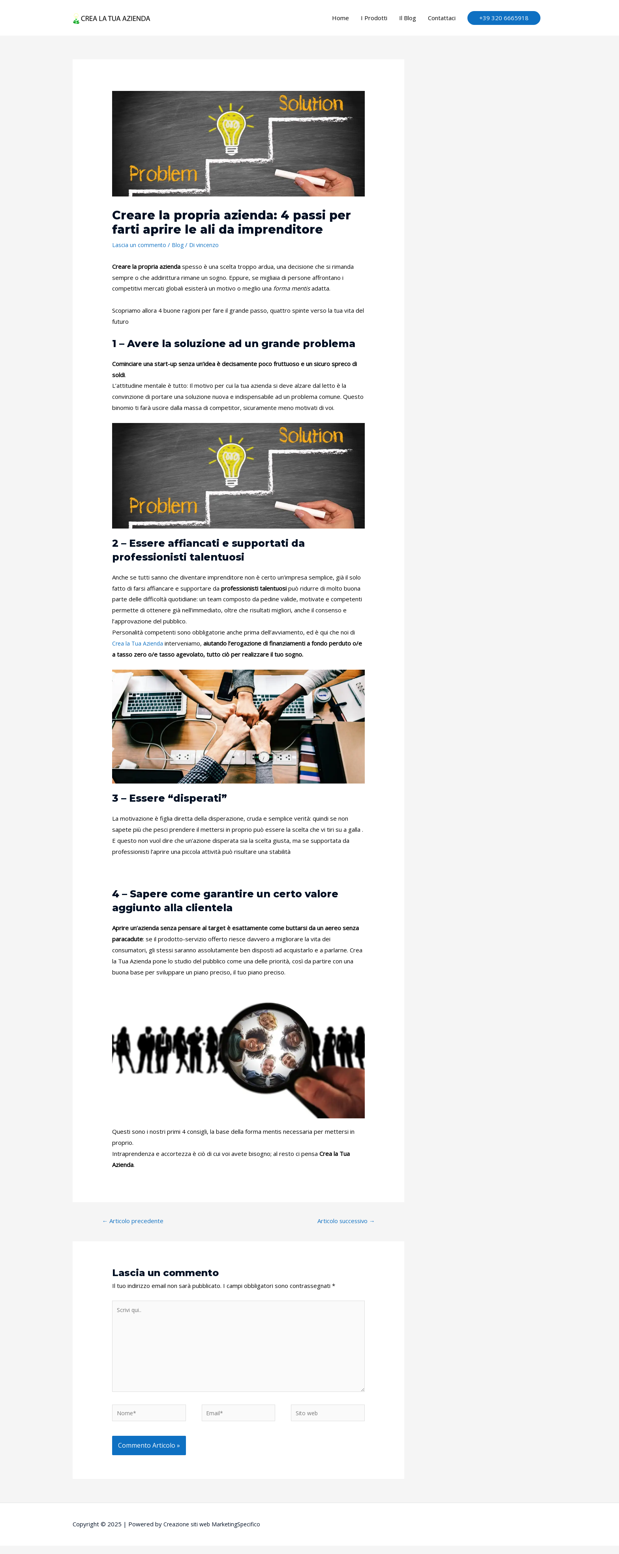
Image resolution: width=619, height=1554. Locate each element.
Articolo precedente (136, 1221)
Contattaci (442, 18)
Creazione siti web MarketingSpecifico (214, 1532)
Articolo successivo (342, 1221)
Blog (179, 245)
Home (340, 18)
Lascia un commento (139, 245)
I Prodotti (374, 18)
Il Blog (407, 18)
